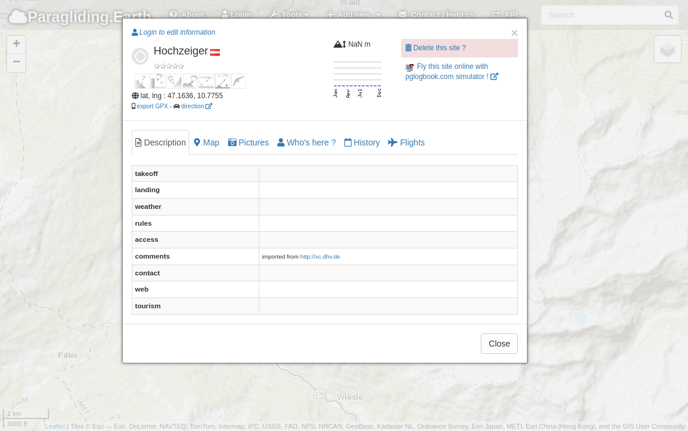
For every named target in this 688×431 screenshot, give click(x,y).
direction (196, 106)
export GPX (152, 106)
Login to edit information (174, 32)
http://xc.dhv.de (320, 256)
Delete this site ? (435, 48)
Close (499, 343)
